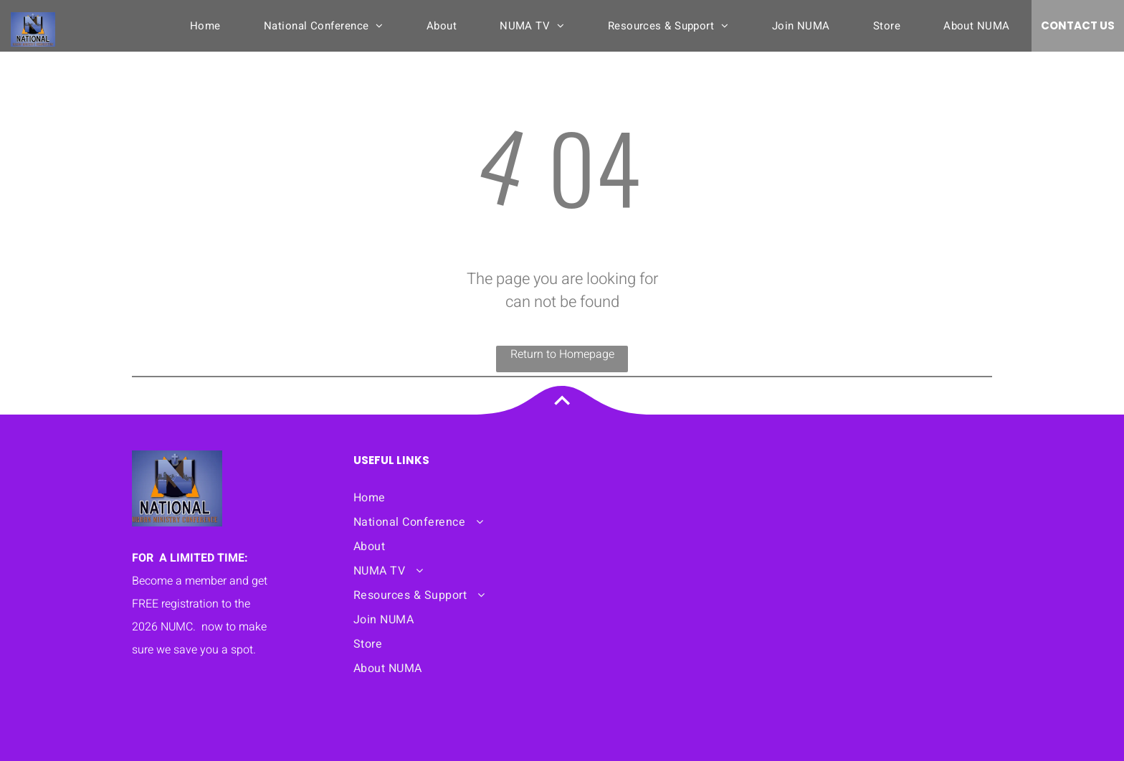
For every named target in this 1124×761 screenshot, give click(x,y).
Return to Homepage (562, 354)
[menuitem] (205, 26)
